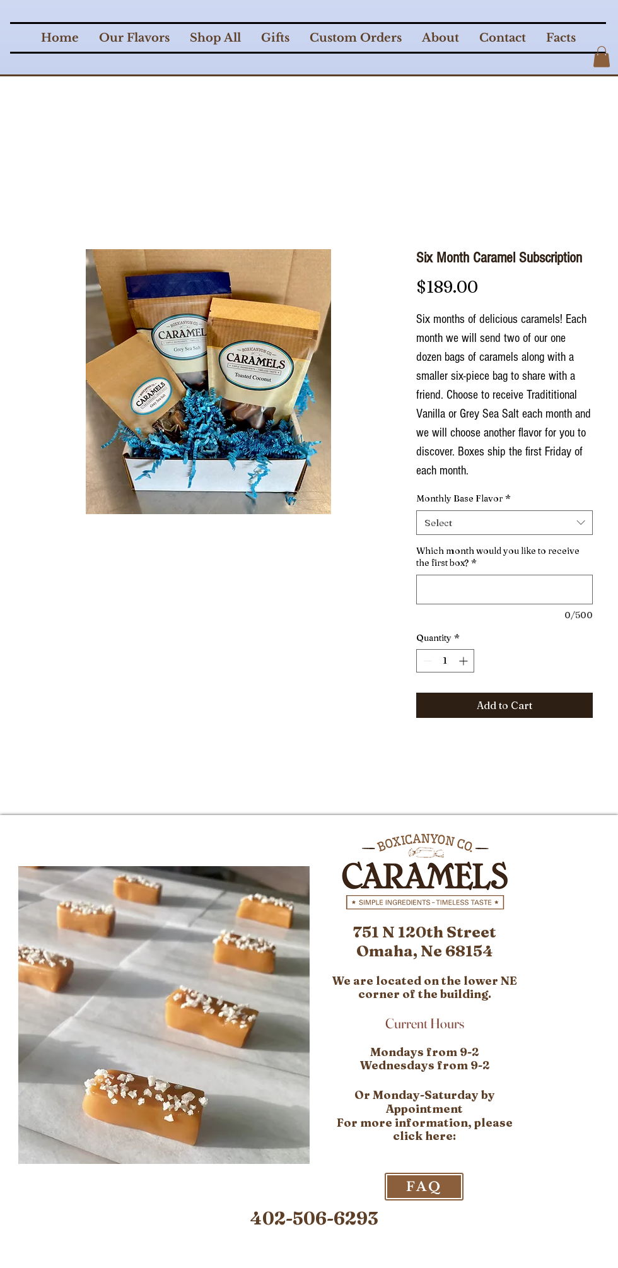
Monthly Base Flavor (463, 498)
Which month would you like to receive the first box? (498, 557)
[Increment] (464, 661)
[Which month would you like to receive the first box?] (504, 589)
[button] (601, 56)
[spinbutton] (445, 661)
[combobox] (504, 522)
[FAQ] (424, 1186)
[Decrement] (426, 661)
